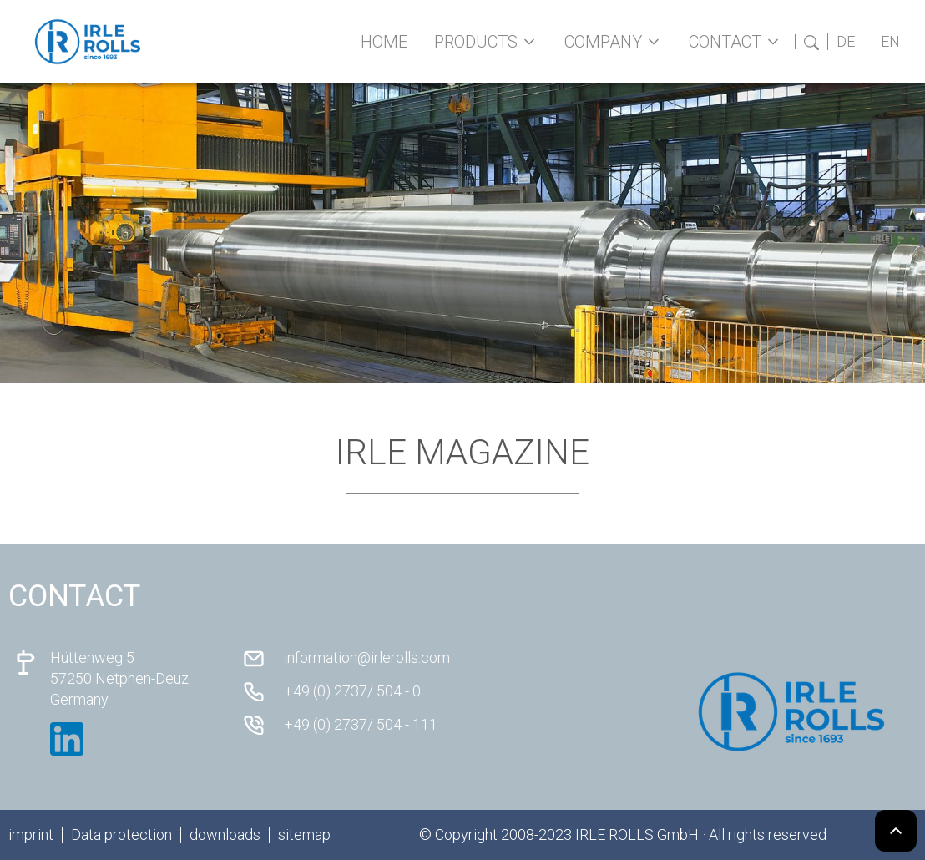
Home (384, 42)
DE (846, 41)
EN (890, 41)
